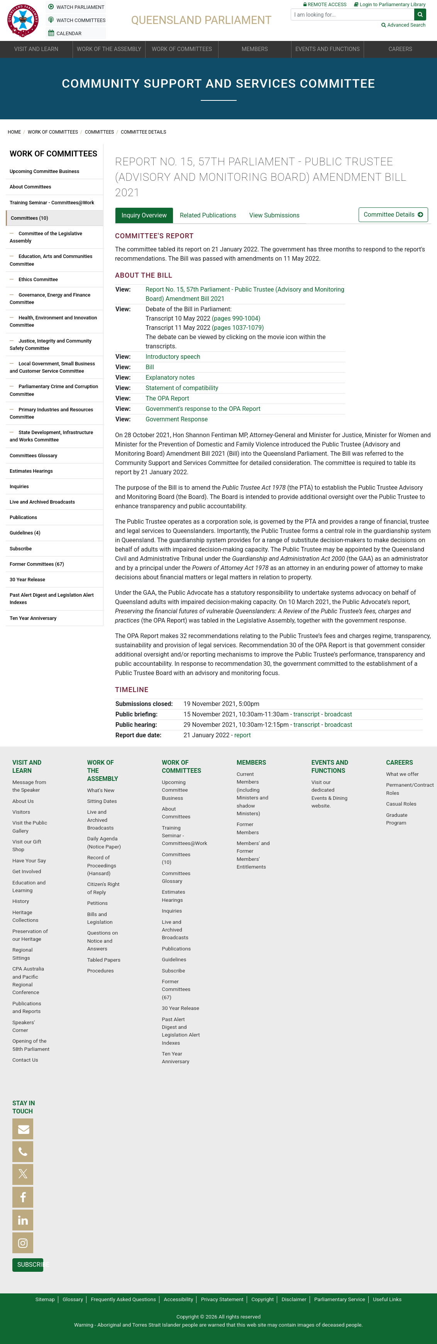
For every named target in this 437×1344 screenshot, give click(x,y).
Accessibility (178, 1299)
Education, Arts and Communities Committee (51, 259)
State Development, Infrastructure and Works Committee (51, 436)
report (242, 735)
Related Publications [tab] (208, 215)
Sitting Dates (102, 801)
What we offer (402, 774)
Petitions (97, 903)
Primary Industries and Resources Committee (51, 413)
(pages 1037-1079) (238, 327)
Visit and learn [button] (36, 49)
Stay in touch (23, 1107)
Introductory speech (173, 356)
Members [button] (255, 49)
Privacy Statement (222, 1299)
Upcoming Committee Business (44, 171)
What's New (101, 790)
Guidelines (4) (25, 533)
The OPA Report (167, 398)
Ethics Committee (37, 279)
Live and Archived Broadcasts (42, 502)
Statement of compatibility (182, 388)
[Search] (353, 14)
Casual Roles (401, 804)
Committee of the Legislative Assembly (46, 237)
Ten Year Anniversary (33, 618)
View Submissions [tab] (274, 215)
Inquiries (19, 486)
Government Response (177, 419)
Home (15, 132)
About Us (23, 801)
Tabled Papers (103, 960)
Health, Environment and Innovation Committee (53, 321)
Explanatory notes (170, 377)
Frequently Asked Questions (123, 1299)
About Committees (30, 187)
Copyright (262, 1299)
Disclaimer (294, 1299)
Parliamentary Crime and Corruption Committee (54, 390)
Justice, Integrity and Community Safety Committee (50, 344)
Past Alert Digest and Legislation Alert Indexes (52, 598)
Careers (399, 762)
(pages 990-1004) (236, 318)
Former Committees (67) (37, 564)
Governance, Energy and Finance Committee (50, 298)
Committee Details (143, 132)
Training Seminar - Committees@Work (52, 202)
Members (251, 762)
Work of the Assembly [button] (109, 49)
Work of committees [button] (182, 49)
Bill (150, 367)
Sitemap (45, 1299)
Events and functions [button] (327, 49)
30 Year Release (27, 579)
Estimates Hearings (31, 471)
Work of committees (53, 132)
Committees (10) (29, 218)
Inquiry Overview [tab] (144, 215)
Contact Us (25, 1060)
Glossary (73, 1299)
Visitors (21, 812)
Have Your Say (29, 860)
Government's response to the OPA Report (203, 408)
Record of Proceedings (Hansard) (101, 865)
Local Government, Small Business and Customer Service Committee (52, 367)
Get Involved (26, 871)
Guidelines (174, 959)
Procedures (100, 970)
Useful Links (387, 1299)
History (20, 901)
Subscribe (21, 549)
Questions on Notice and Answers (102, 941)
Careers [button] (400, 49)
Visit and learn (26, 766)
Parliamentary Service (339, 1299)
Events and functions (330, 766)
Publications (23, 517)
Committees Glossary (33, 455)
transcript (306, 714)
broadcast (338, 714)
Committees (100, 132)
